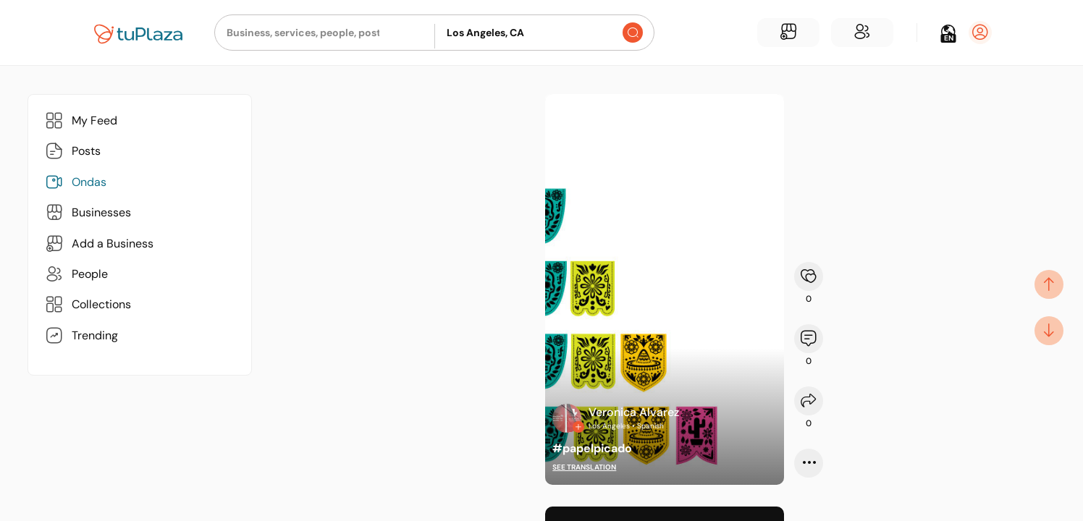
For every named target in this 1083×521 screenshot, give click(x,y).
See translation (584, 467)
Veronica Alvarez (634, 412)
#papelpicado (592, 448)
